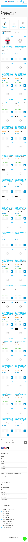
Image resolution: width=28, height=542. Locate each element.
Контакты (3, 468)
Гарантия (3, 466)
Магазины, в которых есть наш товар (9, 476)
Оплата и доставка (5, 487)
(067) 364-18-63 (6, 515)
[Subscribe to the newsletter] (25, 442)
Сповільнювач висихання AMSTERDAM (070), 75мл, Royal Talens (20, 48)
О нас (2, 458)
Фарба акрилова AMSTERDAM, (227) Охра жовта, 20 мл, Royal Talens (20, 233)
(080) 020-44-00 (6, 511)
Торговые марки (8, 9)
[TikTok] (8, 448)
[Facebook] (2, 448)
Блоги (2, 456)
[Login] (24, 2)
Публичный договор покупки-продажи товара (11, 473)
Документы (3, 497)
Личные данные (4, 484)
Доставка (3, 463)
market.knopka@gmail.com (8, 519)
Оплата (2, 461)
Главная (2, 9)
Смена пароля (4, 489)
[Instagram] (5, 448)
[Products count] (5, 59)
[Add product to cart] (12, 59)
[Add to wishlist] (12, 37)
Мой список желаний (5, 494)
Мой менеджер (4, 499)
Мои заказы (3, 492)
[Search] (18, 2)
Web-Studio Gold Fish (20, 540)
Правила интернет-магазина (7, 471)
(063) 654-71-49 (6, 517)
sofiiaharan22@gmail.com (8, 525)
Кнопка (11, 537)
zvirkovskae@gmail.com (7, 523)
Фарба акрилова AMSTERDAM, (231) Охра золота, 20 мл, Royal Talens (20, 260)
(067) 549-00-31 (6, 513)
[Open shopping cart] (20, 1)
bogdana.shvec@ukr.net (8, 521)
